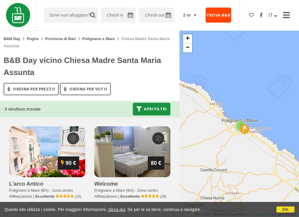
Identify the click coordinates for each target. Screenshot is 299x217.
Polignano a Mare (98, 38)
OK (285, 209)
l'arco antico (26, 184)
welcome (106, 184)
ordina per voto (85, 89)
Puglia (33, 38)
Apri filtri (151, 109)
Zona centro (62, 190)
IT (273, 15)
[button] (244, 129)
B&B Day (12, 38)
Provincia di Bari (60, 38)
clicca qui (116, 209)
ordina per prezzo (31, 89)
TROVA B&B (219, 15)
